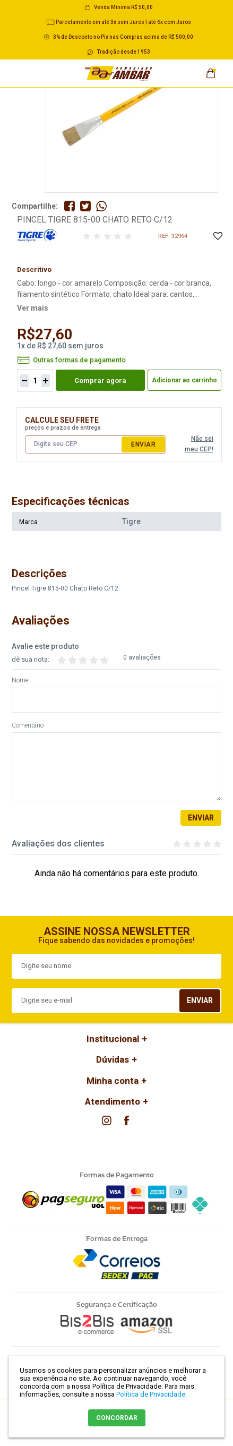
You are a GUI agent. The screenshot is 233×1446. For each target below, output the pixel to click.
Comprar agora (100, 380)
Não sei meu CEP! (199, 444)
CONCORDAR (116, 1418)
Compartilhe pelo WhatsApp (101, 206)
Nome (20, 680)
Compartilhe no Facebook (69, 206)
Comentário (28, 725)
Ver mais (32, 308)
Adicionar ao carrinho (184, 380)
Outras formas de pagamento (79, 360)
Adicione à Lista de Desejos (217, 236)
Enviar (143, 444)
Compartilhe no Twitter (85, 206)
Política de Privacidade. (151, 1394)
